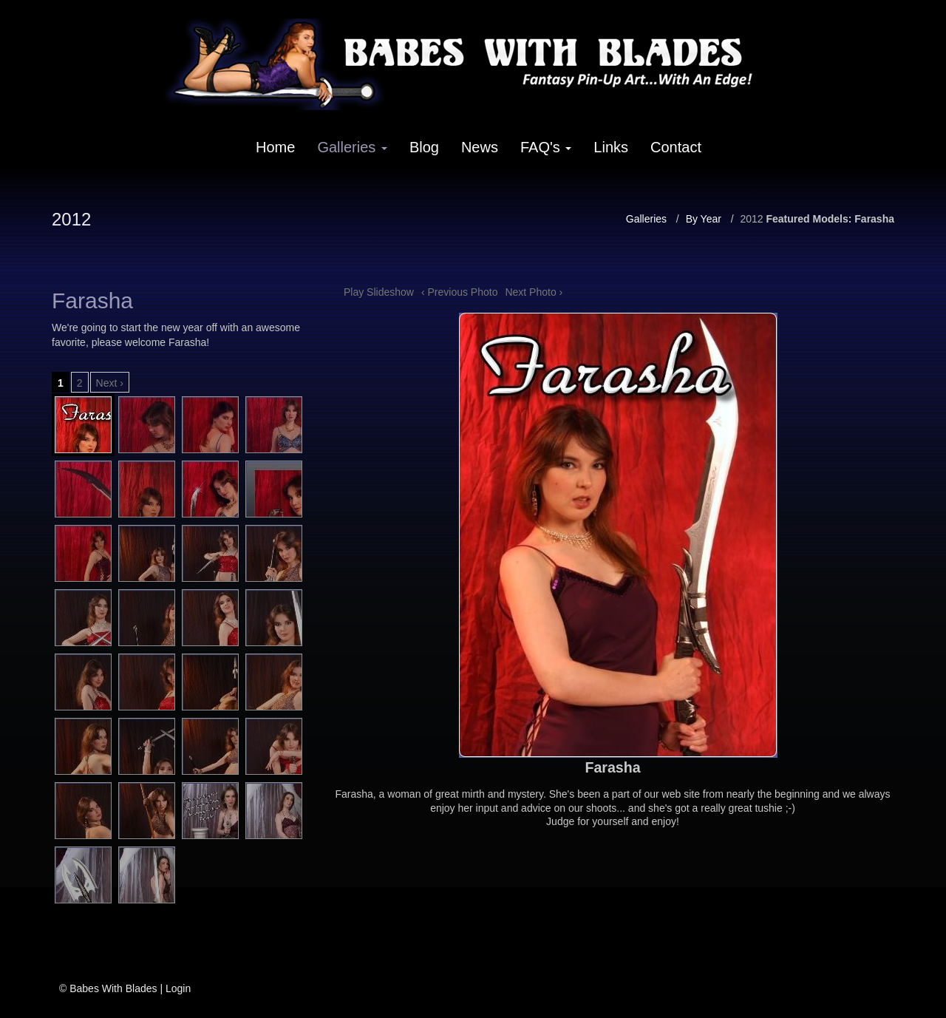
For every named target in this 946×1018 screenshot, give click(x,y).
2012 (751, 219)
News (479, 147)
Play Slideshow (379, 292)
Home (275, 147)
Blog (424, 147)
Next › (109, 383)
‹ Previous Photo (459, 292)
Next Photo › (533, 292)
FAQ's (545, 147)
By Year (703, 219)
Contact (675, 147)
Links (610, 147)
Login (178, 988)
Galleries (352, 147)
